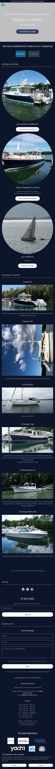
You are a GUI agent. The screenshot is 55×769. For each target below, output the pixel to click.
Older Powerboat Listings (27, 198)
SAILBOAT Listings (27, 266)
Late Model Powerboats (27, 129)
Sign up (27, 614)
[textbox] (27, 608)
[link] (4, 5)
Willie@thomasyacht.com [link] (29, 695)
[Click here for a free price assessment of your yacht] (27, 1)
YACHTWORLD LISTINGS (27, 32)
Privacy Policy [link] (33, 671)
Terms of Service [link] (43, 671)
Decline (14, 765)
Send (27, 666)
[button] (52, 5)
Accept (40, 765)
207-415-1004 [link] (22, 14)
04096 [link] (41, 691)
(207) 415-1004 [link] (27, 693)
